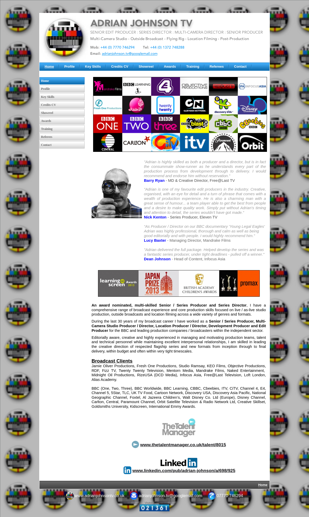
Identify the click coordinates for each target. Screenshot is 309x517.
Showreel (146, 66)
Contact (240, 66)
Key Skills (93, 66)
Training (192, 66)
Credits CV (119, 66)
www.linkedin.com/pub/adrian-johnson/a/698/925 (183, 470)
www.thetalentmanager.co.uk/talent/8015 (183, 444)
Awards (170, 66)
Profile (69, 66)
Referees (217, 66)
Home (49, 66)
